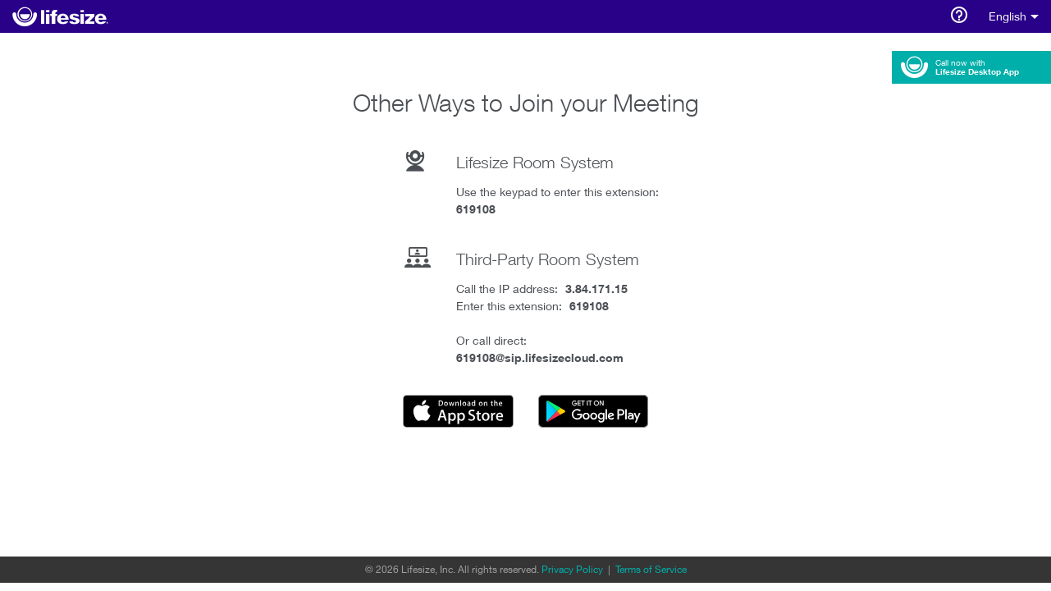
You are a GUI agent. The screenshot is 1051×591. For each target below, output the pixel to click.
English (1014, 16)
